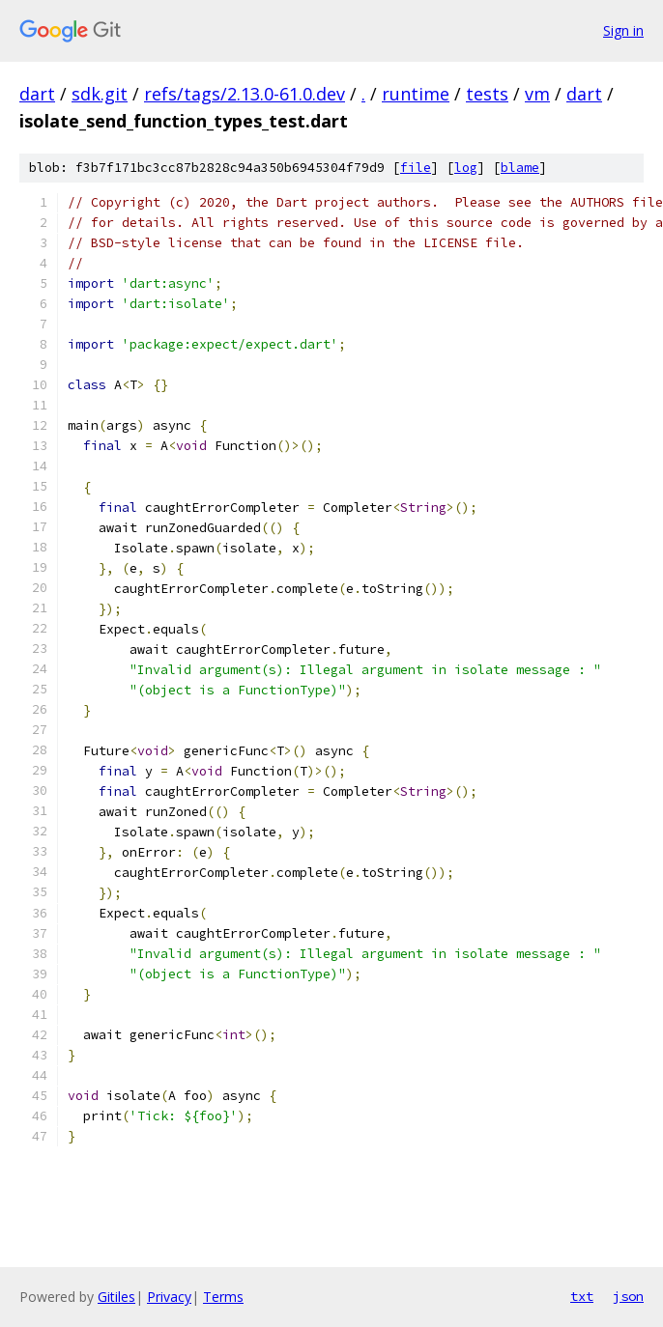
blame (520, 167)
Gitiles (116, 1296)
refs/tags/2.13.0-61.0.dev (244, 93)
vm (537, 93)
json (628, 1296)
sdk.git (100, 93)
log (465, 167)
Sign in (623, 30)
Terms (223, 1296)
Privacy (169, 1296)
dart (37, 93)
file (415, 167)
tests (487, 93)
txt (581, 1296)
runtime (415, 93)
